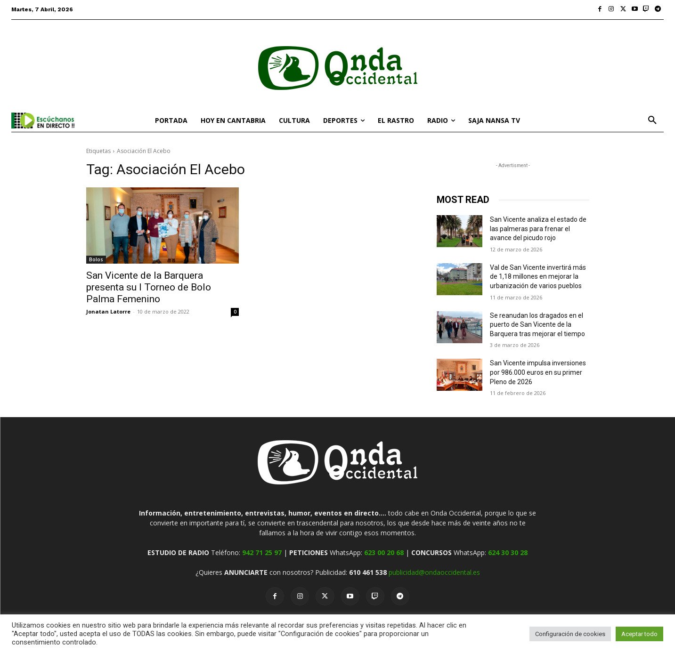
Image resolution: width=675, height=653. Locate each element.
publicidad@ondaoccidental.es (434, 572)
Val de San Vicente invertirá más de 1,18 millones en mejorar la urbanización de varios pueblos (538, 277)
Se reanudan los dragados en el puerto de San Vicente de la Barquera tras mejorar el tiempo (537, 325)
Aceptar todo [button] (639, 633)
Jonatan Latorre (108, 311)
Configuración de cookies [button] (570, 633)
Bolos (96, 259)
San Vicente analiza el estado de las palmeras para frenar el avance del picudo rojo (538, 229)
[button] (652, 120)
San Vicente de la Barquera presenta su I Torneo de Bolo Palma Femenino (148, 287)
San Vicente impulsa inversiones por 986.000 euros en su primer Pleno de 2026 (538, 372)
